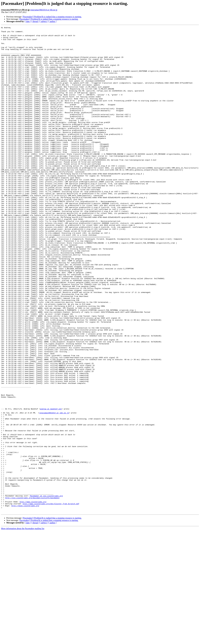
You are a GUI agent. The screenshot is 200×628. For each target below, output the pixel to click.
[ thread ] (35, 21)
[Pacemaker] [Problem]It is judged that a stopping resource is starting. (52, 17)
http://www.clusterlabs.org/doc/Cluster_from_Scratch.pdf (51, 599)
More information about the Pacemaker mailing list (22, 626)
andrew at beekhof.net (51, 485)
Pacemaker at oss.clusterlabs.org (46, 590)
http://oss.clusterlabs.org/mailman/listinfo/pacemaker (32, 592)
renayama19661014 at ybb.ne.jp (43, 10)
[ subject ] (44, 21)
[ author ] (53, 21)
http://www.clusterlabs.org (32, 597)
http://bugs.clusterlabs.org (25, 601)
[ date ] (28, 21)
